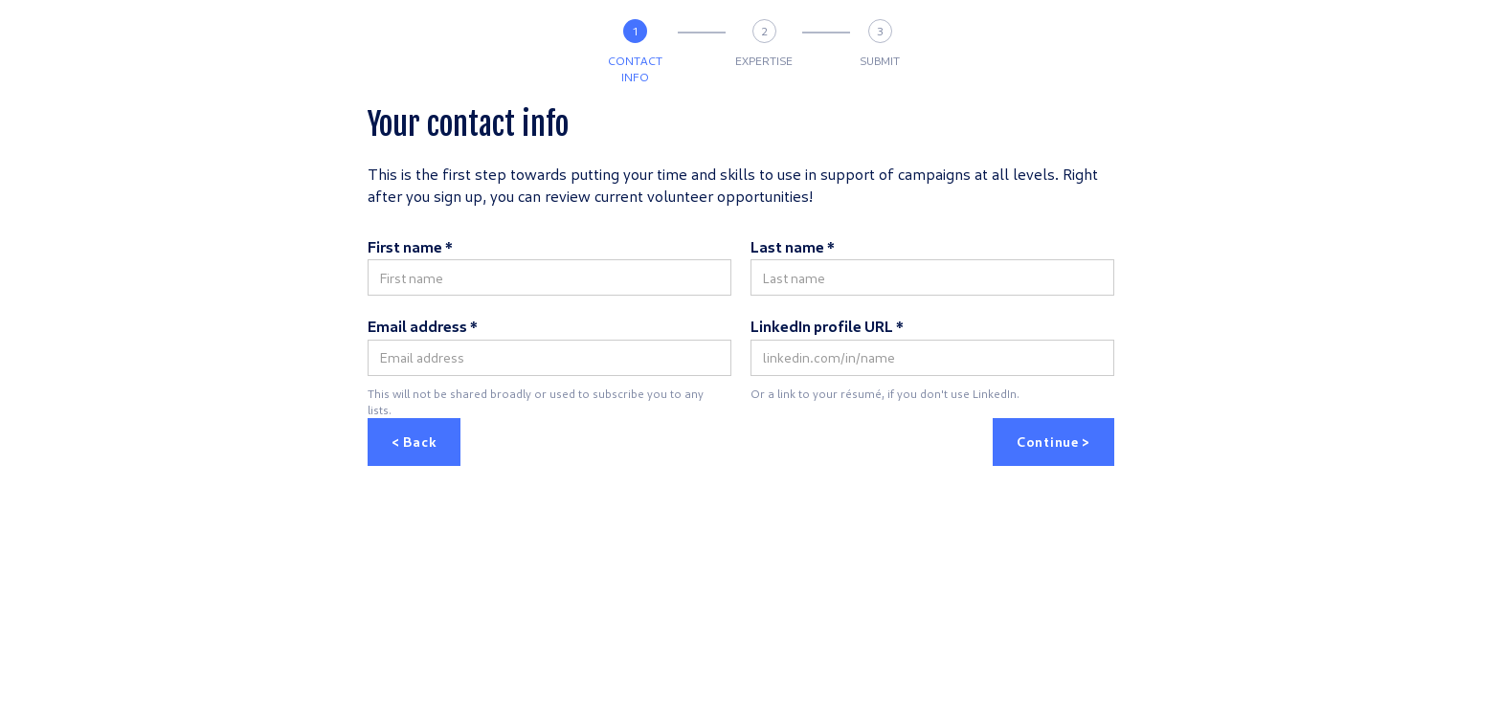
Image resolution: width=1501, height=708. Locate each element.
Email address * (423, 326)
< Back (414, 441)
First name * (410, 246)
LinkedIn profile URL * (827, 326)
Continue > (1053, 441)
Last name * (792, 246)
